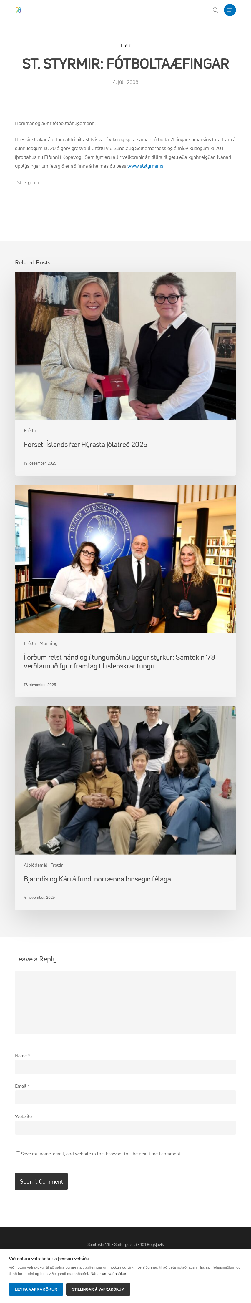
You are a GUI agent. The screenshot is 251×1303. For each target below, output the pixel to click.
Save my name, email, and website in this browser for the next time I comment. (101, 1153)
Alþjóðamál (35, 865)
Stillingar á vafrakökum (98, 1289)
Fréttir (127, 46)
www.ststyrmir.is (145, 165)
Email (22, 1086)
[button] (230, 10)
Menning (48, 643)
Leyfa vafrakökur (36, 1289)
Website (23, 1116)
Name (22, 1055)
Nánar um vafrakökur (108, 1274)
